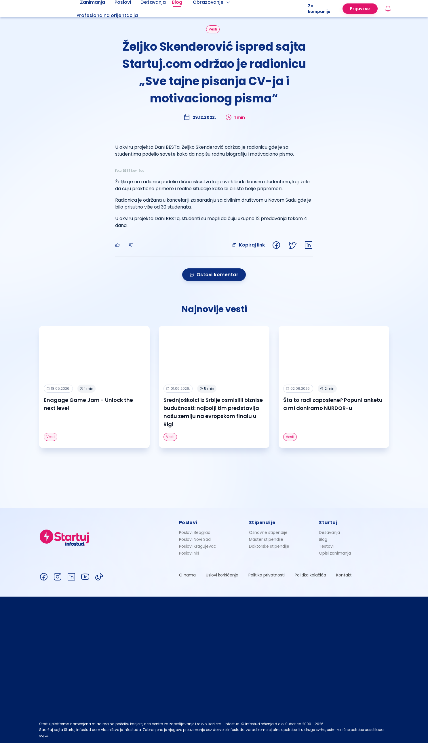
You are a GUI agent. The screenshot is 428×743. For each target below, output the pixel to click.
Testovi (326, 546)
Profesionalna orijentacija (107, 15)
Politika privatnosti (266, 575)
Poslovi (188, 522)
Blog (323, 539)
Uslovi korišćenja (222, 575)
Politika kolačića (310, 575)
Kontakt (344, 575)
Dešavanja (329, 532)
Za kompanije (319, 8)
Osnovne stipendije (268, 532)
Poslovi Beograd (194, 532)
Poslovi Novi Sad (195, 539)
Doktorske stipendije (269, 546)
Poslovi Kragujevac (197, 546)
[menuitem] (114, 15)
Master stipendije (266, 539)
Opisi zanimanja (335, 553)
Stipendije (262, 522)
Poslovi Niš (189, 553)
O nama (187, 575)
